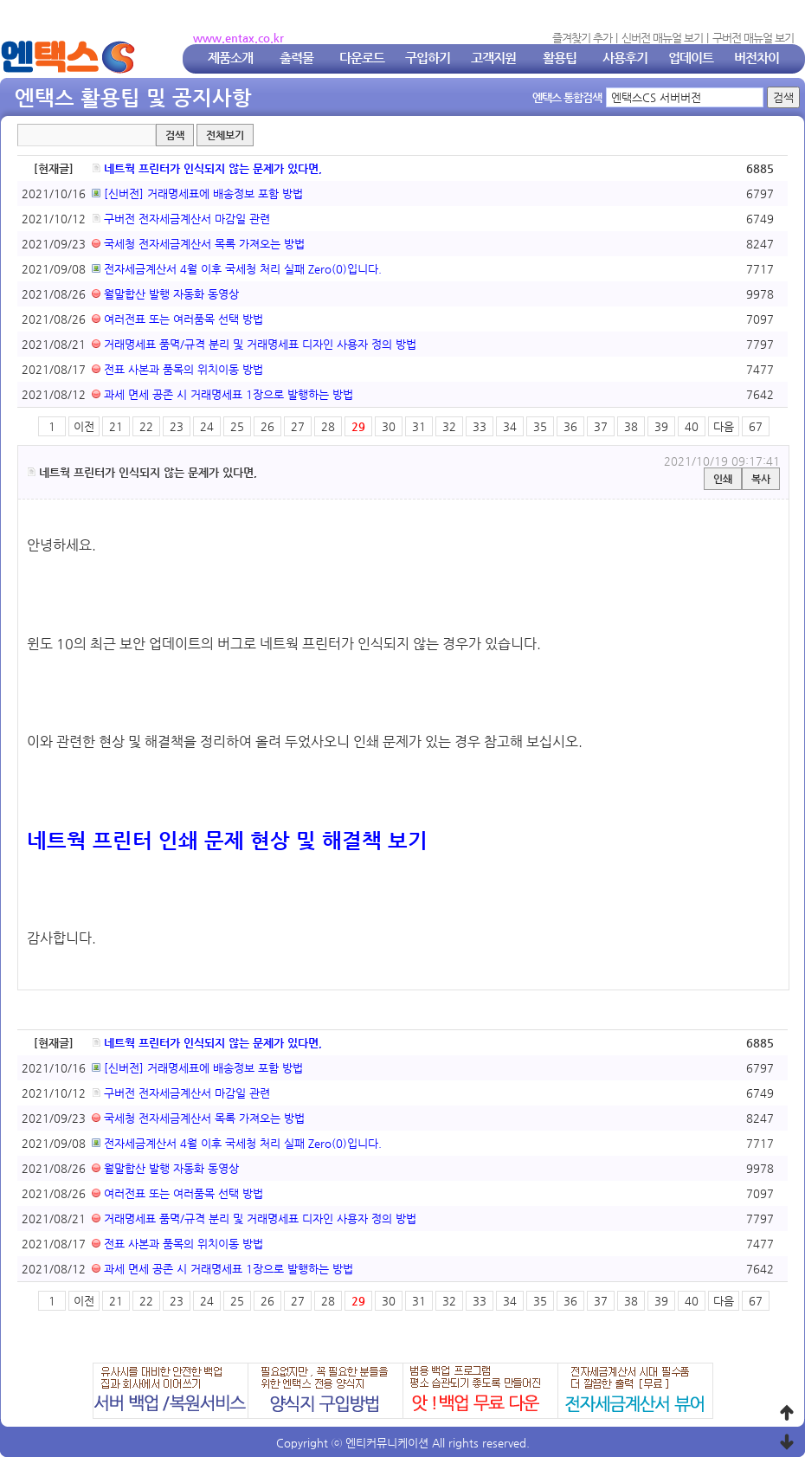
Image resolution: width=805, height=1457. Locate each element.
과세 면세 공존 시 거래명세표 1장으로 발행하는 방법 (222, 394)
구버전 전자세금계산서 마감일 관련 (181, 218)
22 (146, 426)
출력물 (296, 57)
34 (510, 426)
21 (116, 426)
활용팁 (559, 57)
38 (631, 426)
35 (540, 426)
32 (449, 426)
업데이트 (690, 57)
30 (389, 426)
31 (419, 426)
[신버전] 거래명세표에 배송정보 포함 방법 (197, 193)
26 (267, 426)
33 (479, 426)
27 (298, 426)
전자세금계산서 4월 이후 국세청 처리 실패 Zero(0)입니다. (237, 268)
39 (661, 426)
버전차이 (756, 57)
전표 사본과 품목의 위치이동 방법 (177, 369)
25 (237, 426)
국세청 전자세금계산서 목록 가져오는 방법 (198, 243)
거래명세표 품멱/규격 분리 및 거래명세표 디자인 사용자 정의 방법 (254, 344)
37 (601, 426)
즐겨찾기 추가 (582, 37)
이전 (84, 426)
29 (358, 426)
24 (207, 426)
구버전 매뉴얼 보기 (753, 37)
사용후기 (624, 57)
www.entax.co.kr (238, 37)
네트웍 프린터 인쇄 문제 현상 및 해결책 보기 (227, 840)
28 (328, 426)
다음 (723, 426)
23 (177, 426)
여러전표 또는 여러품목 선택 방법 (177, 319)
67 (756, 426)
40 (692, 426)
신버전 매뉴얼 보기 (662, 37)
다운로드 (361, 57)
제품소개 (230, 57)
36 (570, 426)
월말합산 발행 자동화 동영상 (165, 293)
